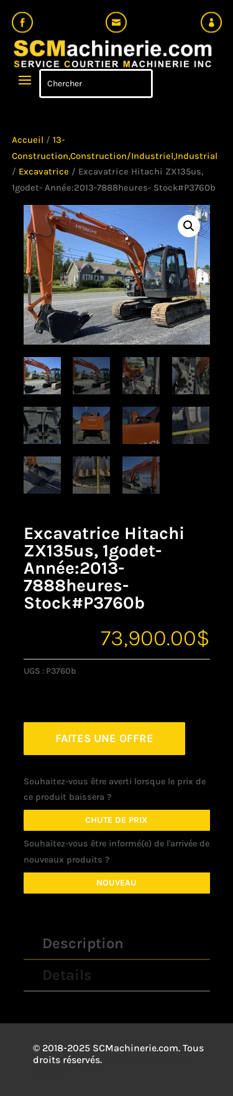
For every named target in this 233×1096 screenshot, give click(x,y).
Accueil (27, 140)
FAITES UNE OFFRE (104, 738)
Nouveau (116, 882)
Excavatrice (44, 171)
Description (83, 943)
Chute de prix (116, 820)
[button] (189, 226)
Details (67, 975)
